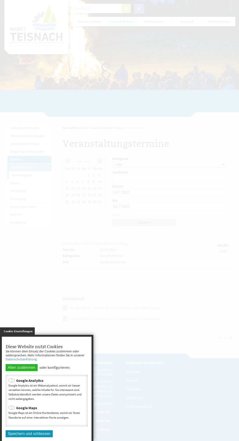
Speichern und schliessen (29, 434)
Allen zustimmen (21, 367)
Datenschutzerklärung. (21, 359)
